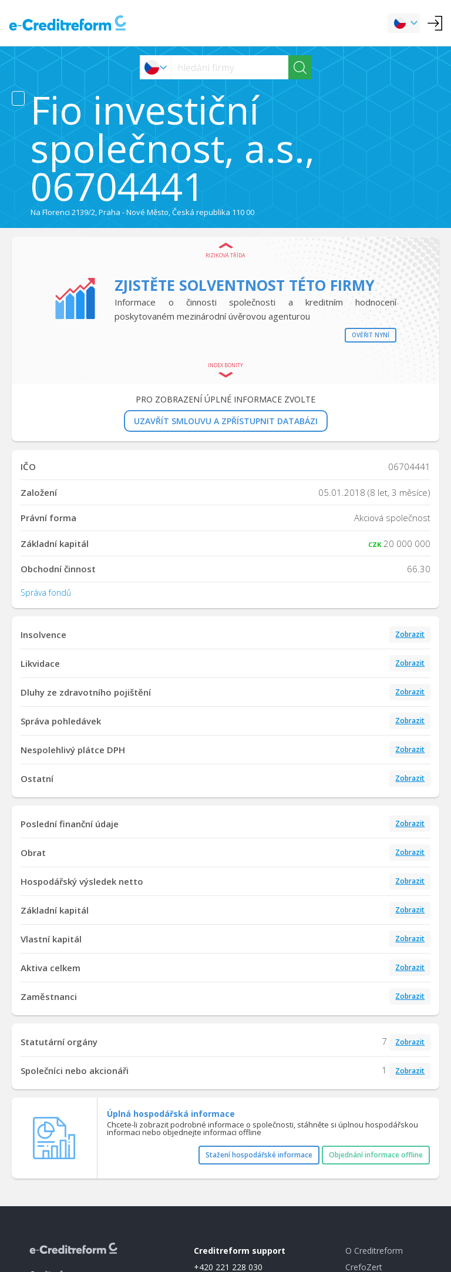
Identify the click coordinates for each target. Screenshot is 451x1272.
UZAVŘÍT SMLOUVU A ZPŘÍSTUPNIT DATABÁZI (226, 421)
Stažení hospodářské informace (259, 1155)
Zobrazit (410, 634)
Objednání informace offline (376, 1155)
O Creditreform (374, 1250)
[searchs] (229, 67)
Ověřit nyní (370, 335)
